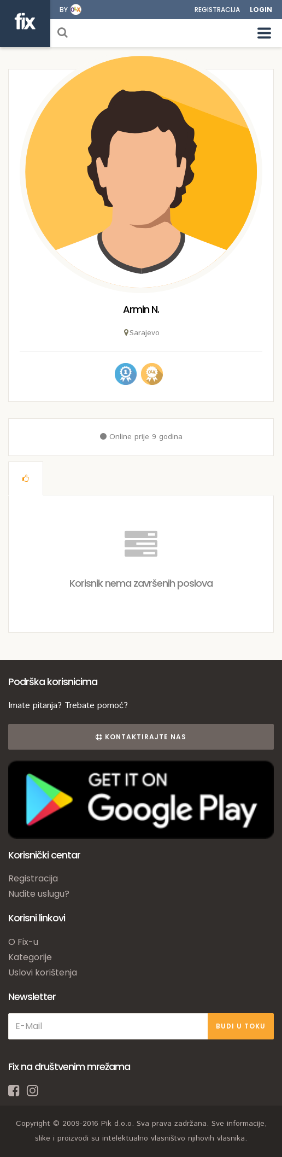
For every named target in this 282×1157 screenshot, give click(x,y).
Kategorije (30, 957)
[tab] (25, 478)
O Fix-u (23, 942)
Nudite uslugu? (38, 893)
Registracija (217, 9)
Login (261, 9)
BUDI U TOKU (241, 1026)
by (64, 9)
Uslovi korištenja (42, 972)
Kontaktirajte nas (141, 736)
